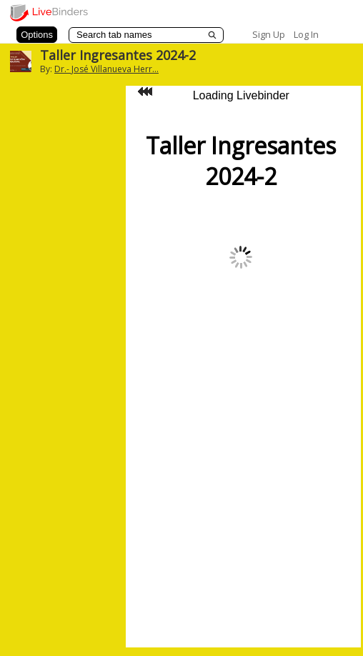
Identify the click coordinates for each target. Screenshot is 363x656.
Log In (306, 34)
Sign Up (268, 34)
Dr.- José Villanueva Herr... (106, 69)
